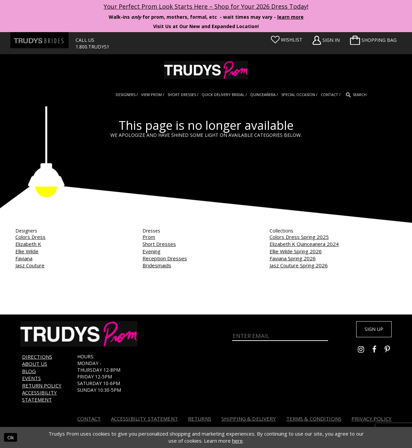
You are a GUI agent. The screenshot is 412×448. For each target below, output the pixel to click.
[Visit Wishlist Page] (286, 40)
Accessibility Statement (39, 396)
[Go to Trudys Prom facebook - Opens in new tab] (378, 352)
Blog (29, 371)
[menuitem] (373, 40)
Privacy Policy (371, 418)
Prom (148, 237)
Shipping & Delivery (248, 418)
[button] (373, 40)
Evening (151, 251)
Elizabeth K (28, 244)
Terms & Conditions (314, 418)
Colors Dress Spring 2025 (299, 237)
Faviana (23, 258)
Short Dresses (159, 244)
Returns (199, 418)
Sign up (370, 330)
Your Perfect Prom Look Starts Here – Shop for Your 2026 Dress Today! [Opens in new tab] (206, 6)
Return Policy (42, 385)
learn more (290, 17)
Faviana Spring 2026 (293, 258)
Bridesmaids (156, 265)
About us (34, 363)
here (237, 440)
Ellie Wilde (26, 251)
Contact (89, 418)
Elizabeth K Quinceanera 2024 (304, 244)
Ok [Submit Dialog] (10, 437)
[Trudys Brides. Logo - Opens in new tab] (39, 40)
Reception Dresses (164, 258)
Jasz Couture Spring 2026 (299, 265)
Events (31, 378)
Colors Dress (30, 237)
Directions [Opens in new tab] (37, 356)
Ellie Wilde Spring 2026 (296, 251)
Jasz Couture (29, 265)
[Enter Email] (280, 334)
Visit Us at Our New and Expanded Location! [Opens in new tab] (206, 26)
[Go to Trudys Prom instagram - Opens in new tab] (365, 352)
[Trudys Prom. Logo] (206, 70)
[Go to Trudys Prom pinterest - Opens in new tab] (391, 352)
